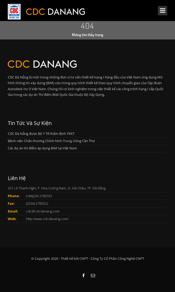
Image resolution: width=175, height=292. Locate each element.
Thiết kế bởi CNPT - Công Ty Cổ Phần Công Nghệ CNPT (102, 258)
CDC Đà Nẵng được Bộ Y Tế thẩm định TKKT (41, 133)
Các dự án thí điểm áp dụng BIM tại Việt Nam (42, 148)
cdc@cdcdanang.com (42, 211)
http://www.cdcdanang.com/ (47, 218)
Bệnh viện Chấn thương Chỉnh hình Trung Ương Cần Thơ (51, 140)
